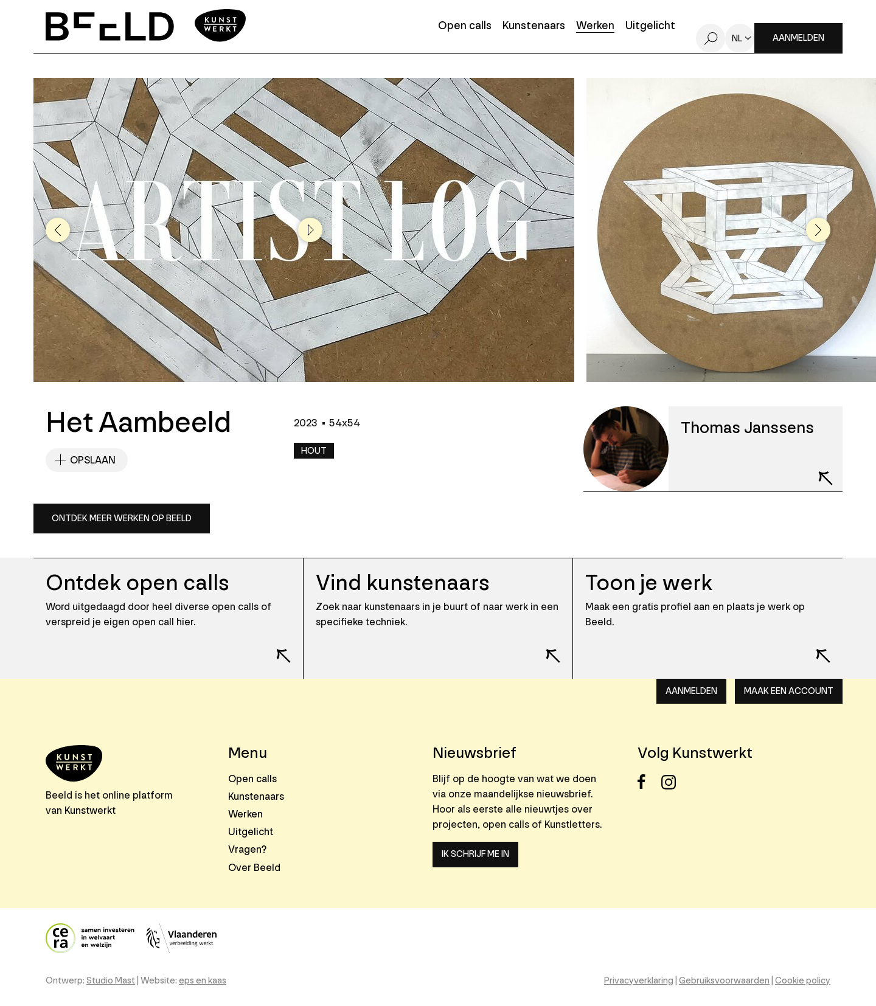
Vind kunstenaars (402, 583)
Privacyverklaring (638, 981)
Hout (314, 451)
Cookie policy (802, 981)
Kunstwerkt (90, 810)
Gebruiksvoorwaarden (724, 981)
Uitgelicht (650, 26)
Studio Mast (110, 981)
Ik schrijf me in (475, 854)
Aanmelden (798, 38)
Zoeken (710, 38)
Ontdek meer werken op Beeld (122, 518)
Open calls (465, 26)
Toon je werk (648, 583)
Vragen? (247, 849)
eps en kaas (202, 981)
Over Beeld (254, 867)
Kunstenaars (533, 26)
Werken (595, 26)
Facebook (648, 782)
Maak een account (788, 691)
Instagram (672, 782)
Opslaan (93, 460)
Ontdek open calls (137, 583)
